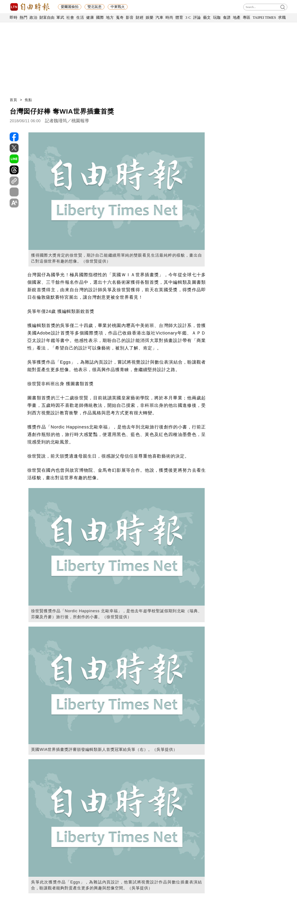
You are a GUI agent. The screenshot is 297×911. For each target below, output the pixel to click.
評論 (197, 17)
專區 (247, 17)
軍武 (60, 17)
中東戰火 (118, 7)
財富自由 (46, 17)
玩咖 (217, 17)
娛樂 (149, 17)
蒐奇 (120, 17)
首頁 (13, 100)
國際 (100, 17)
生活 (80, 17)
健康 (90, 17)
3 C (188, 17)
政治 (33, 17)
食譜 (227, 17)
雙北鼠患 (94, 7)
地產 (237, 17)
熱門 (23, 17)
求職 (282, 17)
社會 (70, 17)
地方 (110, 17)
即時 (13, 17)
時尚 (169, 17)
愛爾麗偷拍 (69, 7)
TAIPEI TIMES (264, 17)
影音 (130, 17)
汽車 (159, 17)
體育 (179, 17)
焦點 (28, 100)
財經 (139, 17)
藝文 (207, 17)
